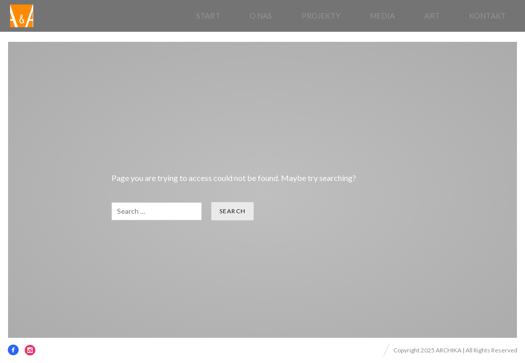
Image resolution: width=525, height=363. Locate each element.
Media (382, 15)
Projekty (321, 15)
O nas (261, 15)
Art (431, 15)
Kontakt (487, 15)
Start (208, 15)
